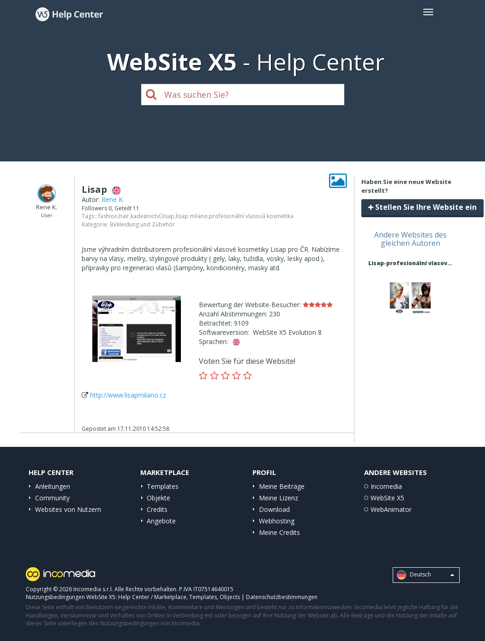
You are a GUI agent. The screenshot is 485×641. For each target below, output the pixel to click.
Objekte (158, 497)
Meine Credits (279, 532)
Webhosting (276, 520)
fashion (108, 216)
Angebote (161, 520)
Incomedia (386, 486)
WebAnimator (391, 509)
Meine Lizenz (278, 497)
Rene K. (113, 199)
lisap (168, 216)
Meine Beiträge (282, 486)
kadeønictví (146, 216)
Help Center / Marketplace (152, 597)
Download (274, 509)
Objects (230, 597)
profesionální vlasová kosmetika (251, 216)
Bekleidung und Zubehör (142, 224)
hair (124, 216)
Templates (163, 486)
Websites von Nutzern (68, 509)
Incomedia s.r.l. (93, 589)
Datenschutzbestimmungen (281, 597)
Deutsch (425, 575)
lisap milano (192, 216)
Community (52, 497)
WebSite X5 (387, 497)
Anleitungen (52, 486)
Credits (157, 509)
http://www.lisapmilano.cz (128, 395)
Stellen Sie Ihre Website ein (422, 207)
